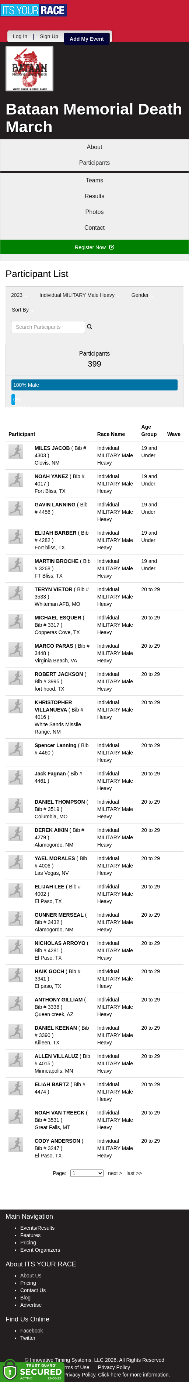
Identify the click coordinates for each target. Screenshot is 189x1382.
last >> (134, 1173)
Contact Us (33, 1290)
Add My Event (87, 39)
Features (30, 1235)
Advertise (31, 1305)
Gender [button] (143, 295)
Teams (94, 180)
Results (94, 196)
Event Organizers (40, 1250)
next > (115, 1173)
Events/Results (37, 1228)
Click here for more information (133, 1375)
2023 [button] (19, 295)
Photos (94, 212)
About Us (31, 1276)
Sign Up (49, 36)
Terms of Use (74, 1367)
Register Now (94, 247)
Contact (94, 228)
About (94, 147)
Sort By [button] (23, 310)
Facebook (31, 1331)
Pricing (28, 1242)
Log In (20, 36)
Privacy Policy (114, 1367)
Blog (25, 1298)
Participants (94, 163)
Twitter (27, 1338)
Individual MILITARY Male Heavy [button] (79, 295)
